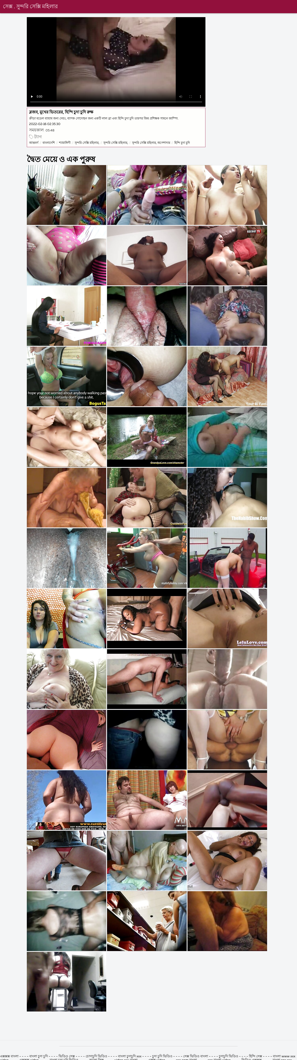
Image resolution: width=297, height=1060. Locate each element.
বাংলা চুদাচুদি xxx (130, 1056)
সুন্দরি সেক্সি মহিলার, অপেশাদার (151, 142)
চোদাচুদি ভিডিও (97, 1056)
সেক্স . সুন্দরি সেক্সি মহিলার (30, 6)
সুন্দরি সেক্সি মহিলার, (87, 142)
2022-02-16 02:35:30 (44, 124)
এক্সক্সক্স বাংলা (9, 1056)
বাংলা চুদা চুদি (38, 1056)
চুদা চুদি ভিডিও (162, 1056)
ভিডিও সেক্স (67, 1056)
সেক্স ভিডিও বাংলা (195, 1056)
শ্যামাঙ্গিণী (65, 142)
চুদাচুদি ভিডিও (229, 1056)
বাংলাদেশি (48, 142)
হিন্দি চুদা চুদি (182, 142)
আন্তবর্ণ (33, 142)
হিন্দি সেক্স (256, 1056)
